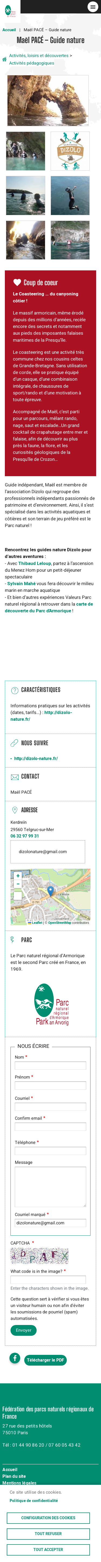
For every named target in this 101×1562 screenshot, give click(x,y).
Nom (19, 1057)
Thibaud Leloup (34, 563)
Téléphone (25, 1142)
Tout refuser (48, 1534)
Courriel (22, 1098)
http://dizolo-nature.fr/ (36, 758)
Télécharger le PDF (45, 1360)
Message (24, 1162)
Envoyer (23, 1330)
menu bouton (93, 6)
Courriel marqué (30, 1214)
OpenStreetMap (59, 922)
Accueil (9, 30)
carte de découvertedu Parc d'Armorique (49, 607)
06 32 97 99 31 (25, 836)
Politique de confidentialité (34, 1501)
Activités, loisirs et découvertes (38, 55)
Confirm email (28, 1118)
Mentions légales (19, 1483)
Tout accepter (48, 1550)
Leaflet (35, 922)
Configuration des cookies (48, 1518)
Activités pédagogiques (31, 63)
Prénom (22, 1077)
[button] (48, 100)
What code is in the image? (36, 1271)
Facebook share (14, 1358)
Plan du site (14, 1477)
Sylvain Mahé (21, 583)
